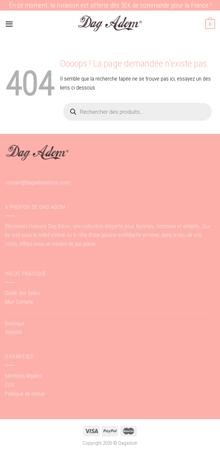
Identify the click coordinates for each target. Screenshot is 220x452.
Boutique (14, 323)
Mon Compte (19, 301)
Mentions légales (23, 375)
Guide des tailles (22, 293)
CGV (9, 384)
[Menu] (9, 24)
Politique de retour (25, 393)
